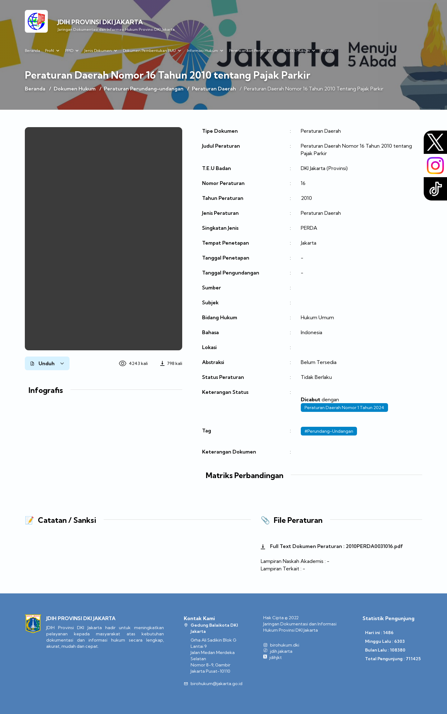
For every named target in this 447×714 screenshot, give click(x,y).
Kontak (327, 50)
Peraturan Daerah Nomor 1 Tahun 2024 (344, 407)
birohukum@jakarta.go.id (216, 683)
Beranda (32, 50)
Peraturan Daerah (214, 88)
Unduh (47, 363)
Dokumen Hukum (75, 88)
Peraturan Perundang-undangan (143, 88)
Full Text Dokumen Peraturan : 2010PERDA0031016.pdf (332, 546)
